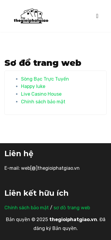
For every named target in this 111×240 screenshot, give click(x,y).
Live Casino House (41, 94)
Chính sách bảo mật (43, 102)
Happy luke (33, 86)
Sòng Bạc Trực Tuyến (45, 79)
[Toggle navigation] (97, 16)
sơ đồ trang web (72, 207)
